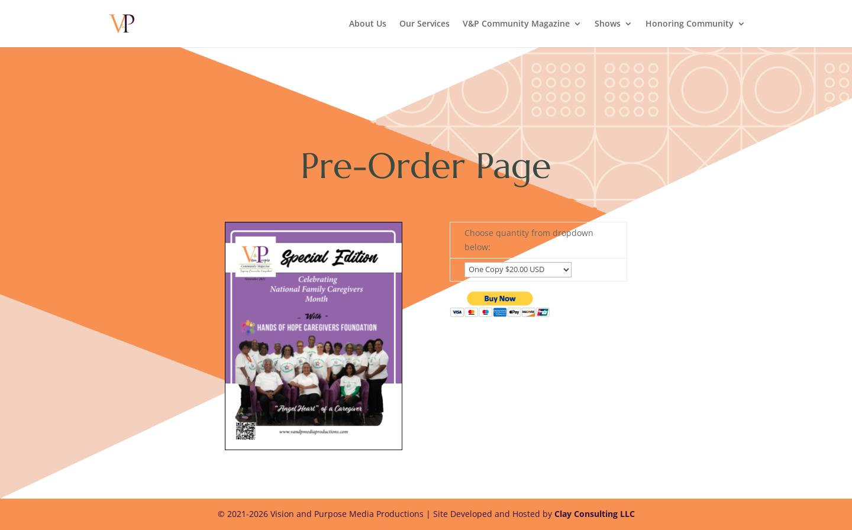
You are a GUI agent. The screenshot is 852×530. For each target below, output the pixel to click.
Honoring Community (690, 24)
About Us (367, 24)
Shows (608, 24)
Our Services (424, 24)
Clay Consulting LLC (594, 513)
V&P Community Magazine (516, 24)
